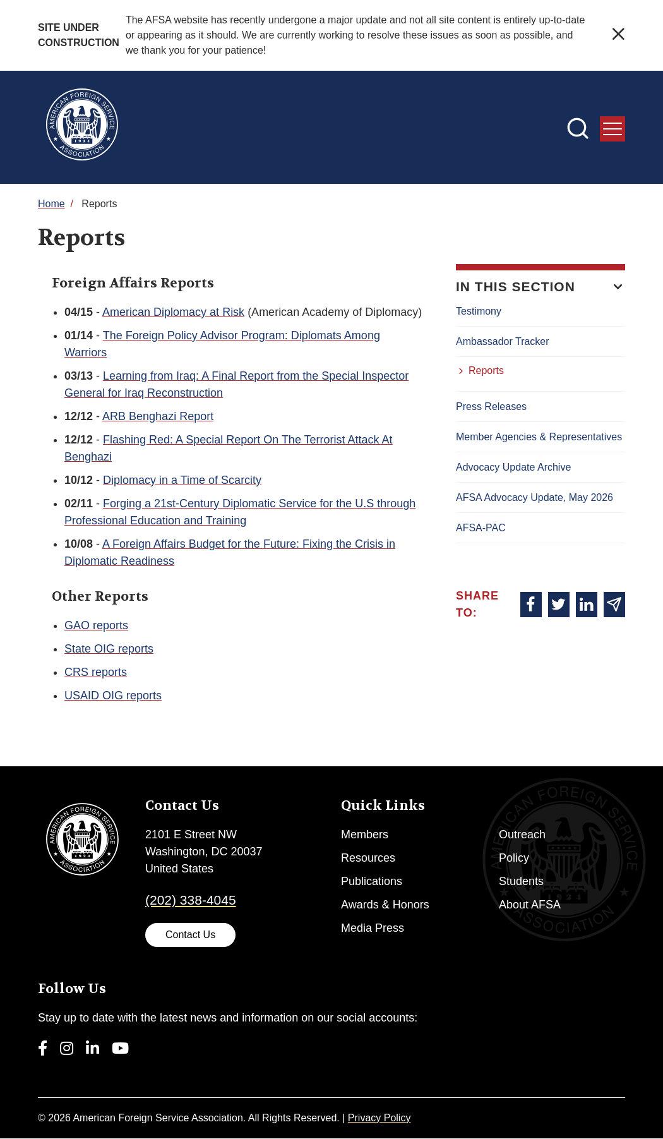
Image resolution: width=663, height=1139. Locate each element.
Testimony (478, 311)
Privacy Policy (379, 1117)
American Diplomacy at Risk (173, 312)
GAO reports (96, 625)
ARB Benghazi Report (157, 416)
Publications (371, 881)
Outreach (522, 834)
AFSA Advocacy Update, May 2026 (534, 497)
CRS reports (95, 672)
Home (51, 203)
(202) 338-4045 (190, 900)
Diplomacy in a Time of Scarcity (182, 480)
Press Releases (491, 406)
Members (364, 834)
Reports (486, 370)
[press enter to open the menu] (612, 129)
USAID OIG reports (113, 695)
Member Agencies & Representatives (539, 436)
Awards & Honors (385, 904)
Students (521, 881)
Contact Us (190, 934)
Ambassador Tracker (502, 341)
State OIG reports (108, 648)
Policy (514, 858)
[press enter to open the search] (577, 130)
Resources (368, 858)
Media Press (372, 928)
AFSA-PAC (481, 527)
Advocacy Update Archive (513, 467)
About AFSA (530, 904)
